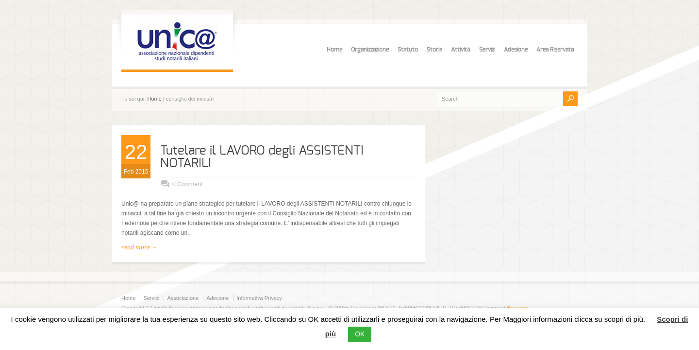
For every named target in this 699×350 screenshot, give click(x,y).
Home (334, 49)
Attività (460, 49)
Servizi (487, 49)
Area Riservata (555, 49)
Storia (434, 49)
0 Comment (187, 184)
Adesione (516, 49)
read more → (139, 247)
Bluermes (518, 308)
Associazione (183, 298)
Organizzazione (370, 49)
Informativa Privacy (259, 298)
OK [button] (360, 334)
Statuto (408, 49)
